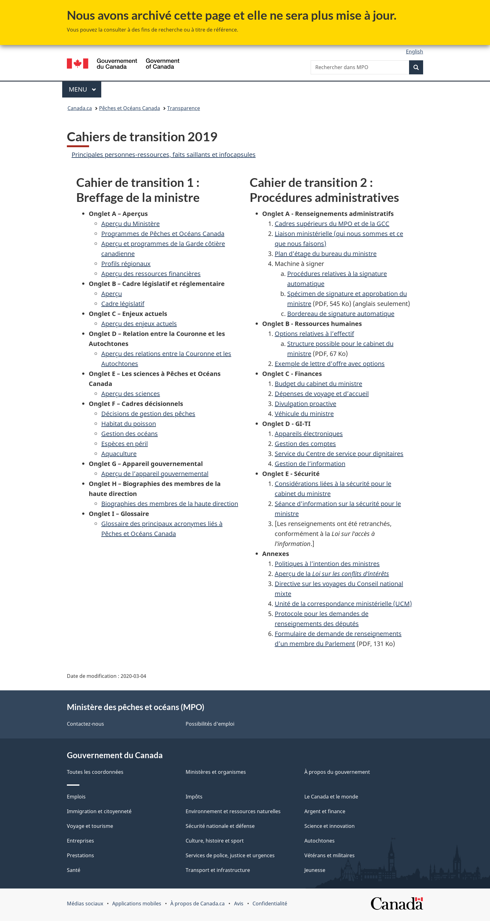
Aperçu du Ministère (130, 223)
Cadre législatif (122, 303)
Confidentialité (269, 903)
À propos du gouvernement (337, 771)
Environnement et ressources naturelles (233, 811)
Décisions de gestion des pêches (148, 413)
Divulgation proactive (305, 403)
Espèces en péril (124, 443)
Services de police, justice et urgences (230, 855)
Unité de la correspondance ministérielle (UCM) (343, 603)
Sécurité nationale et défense (220, 826)
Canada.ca (80, 108)
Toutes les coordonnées (95, 771)
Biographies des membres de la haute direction (169, 503)
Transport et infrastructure (218, 870)
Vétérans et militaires (329, 855)
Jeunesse (314, 870)
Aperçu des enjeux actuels (139, 323)
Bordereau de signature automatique (340, 313)
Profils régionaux (126, 263)
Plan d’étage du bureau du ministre (326, 253)
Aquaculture (119, 453)
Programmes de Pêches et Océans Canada (162, 233)
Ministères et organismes (216, 771)
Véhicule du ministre (304, 413)
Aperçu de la (332, 573)
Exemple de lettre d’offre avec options (330, 363)
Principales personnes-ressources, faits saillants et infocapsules (164, 154)
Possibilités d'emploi (210, 723)
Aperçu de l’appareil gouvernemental (154, 473)
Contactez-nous (85, 723)
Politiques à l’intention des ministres (327, 563)
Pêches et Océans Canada (129, 108)
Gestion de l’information (310, 463)
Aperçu (111, 293)
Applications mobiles (136, 903)
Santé (73, 870)
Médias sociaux (85, 903)
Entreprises (80, 840)
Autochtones (319, 840)
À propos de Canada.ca (197, 903)
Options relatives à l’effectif (314, 333)
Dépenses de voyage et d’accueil (322, 393)
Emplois (76, 796)
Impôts (194, 796)
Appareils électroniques (309, 433)
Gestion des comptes (305, 443)
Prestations (80, 855)
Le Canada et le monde (331, 796)
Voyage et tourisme (90, 826)
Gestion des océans (129, 433)
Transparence (183, 108)
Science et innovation (329, 826)
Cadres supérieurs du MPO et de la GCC (332, 223)
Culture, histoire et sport (215, 840)
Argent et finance (324, 811)
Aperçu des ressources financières (151, 273)
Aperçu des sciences (130, 393)
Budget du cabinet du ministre (318, 383)
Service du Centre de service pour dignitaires (339, 453)
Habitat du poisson (128, 423)
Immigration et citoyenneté (99, 811)
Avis (238, 903)
